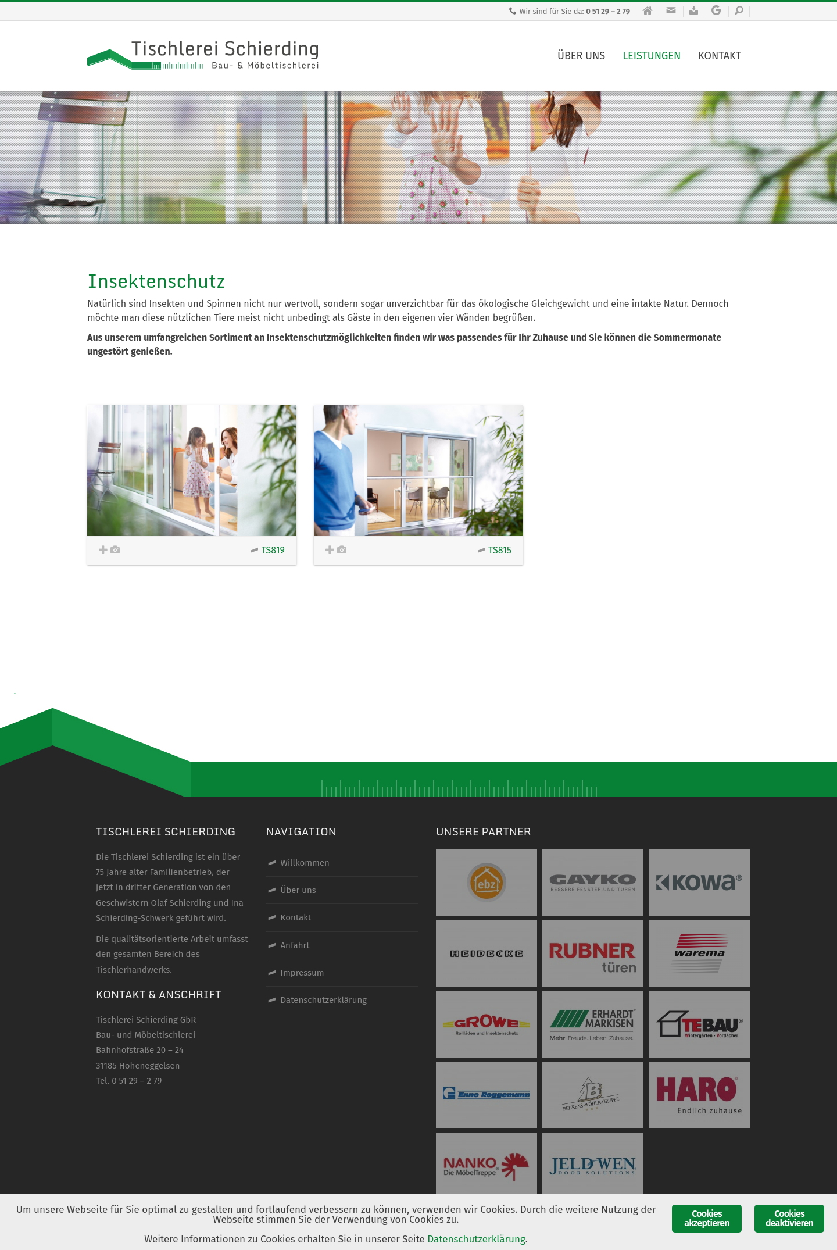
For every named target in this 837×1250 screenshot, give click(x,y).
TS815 (495, 550)
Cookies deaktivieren (789, 1218)
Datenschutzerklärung (476, 1239)
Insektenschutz (156, 281)
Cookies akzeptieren (706, 1218)
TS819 (268, 550)
